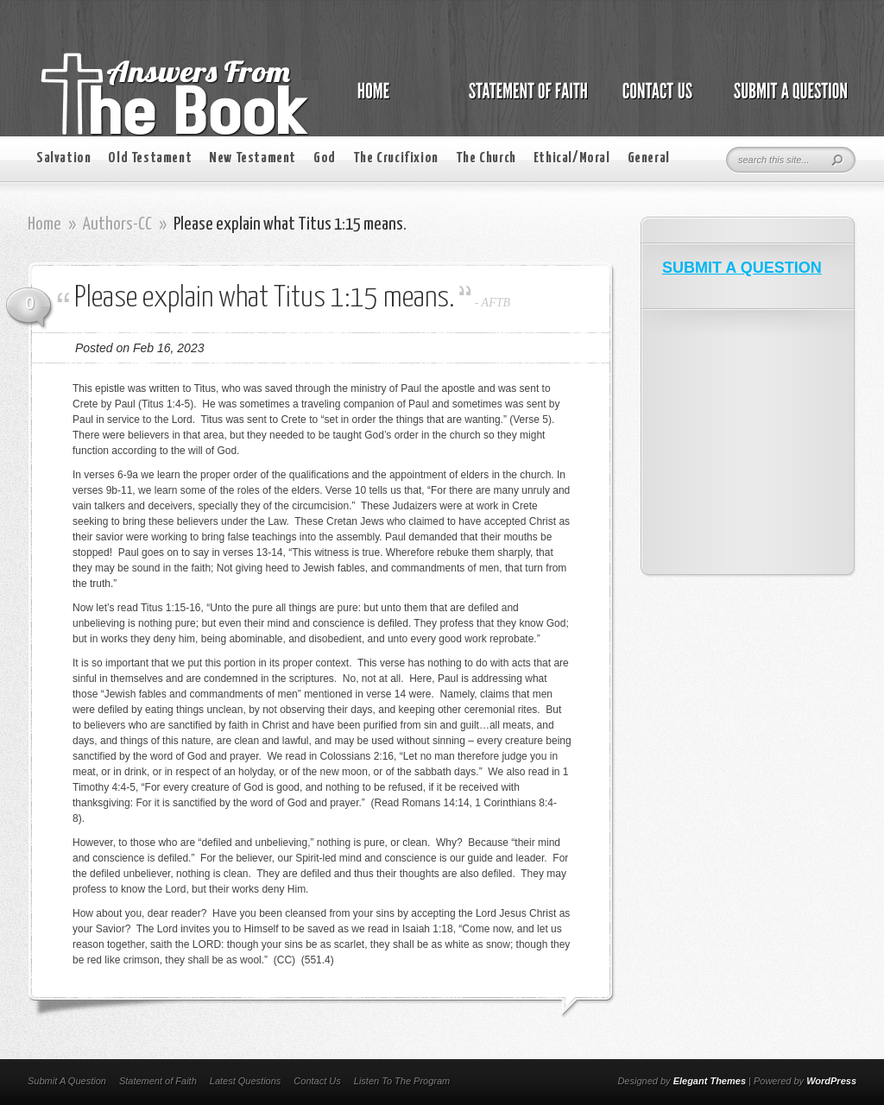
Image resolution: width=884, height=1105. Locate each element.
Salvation (63, 158)
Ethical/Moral (572, 158)
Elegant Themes (709, 1081)
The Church (486, 158)
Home (44, 224)
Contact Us (317, 1081)
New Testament (252, 158)
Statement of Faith (158, 1081)
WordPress (831, 1081)
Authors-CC (117, 224)
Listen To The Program (402, 1081)
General (649, 158)
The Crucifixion (396, 158)
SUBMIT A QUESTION (742, 267)
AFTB (496, 302)
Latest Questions (245, 1081)
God (324, 158)
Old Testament (150, 158)
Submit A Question (67, 1081)
